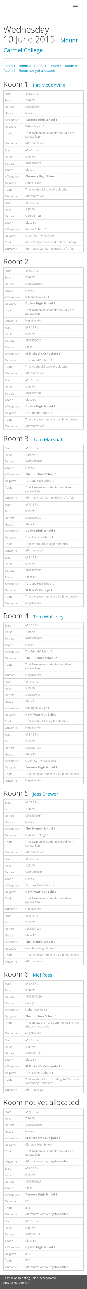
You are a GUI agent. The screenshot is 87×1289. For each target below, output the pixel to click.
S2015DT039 (33, 748)
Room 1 (9, 65)
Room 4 (55, 65)
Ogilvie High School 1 (40, 303)
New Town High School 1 (42, 714)
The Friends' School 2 (38, 651)
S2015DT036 (33, 1053)
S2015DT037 (33, 929)
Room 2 (25, 65)
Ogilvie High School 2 (40, 1247)
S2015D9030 (33, 518)
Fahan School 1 (35, 126)
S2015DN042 (33, 284)
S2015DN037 (33, 815)
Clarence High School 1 (41, 176)
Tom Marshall (48, 439)
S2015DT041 (33, 216)
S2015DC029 (33, 996)
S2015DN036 (33, 1125)
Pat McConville (49, 85)
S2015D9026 (33, 340)
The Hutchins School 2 (41, 658)
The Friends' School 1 (38, 360)
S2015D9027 (33, 1181)
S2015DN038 (33, 872)
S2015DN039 (33, 638)
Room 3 (40, 65)
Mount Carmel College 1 (40, 235)
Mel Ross (42, 975)
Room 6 (9, 70)
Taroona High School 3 (39, 481)
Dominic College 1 (37, 835)
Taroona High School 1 (41, 120)
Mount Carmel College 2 (40, 761)
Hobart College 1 (36, 1010)
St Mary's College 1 (37, 297)
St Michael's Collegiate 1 (42, 354)
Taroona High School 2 (39, 583)
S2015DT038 (33, 1234)
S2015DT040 (33, 570)
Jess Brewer (46, 794)
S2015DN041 (33, 107)
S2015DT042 (33, 393)
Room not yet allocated (37, 70)
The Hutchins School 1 (41, 474)
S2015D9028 (33, 163)
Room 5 (71, 65)
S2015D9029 (33, 695)
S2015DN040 (33, 461)
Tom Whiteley (48, 616)
